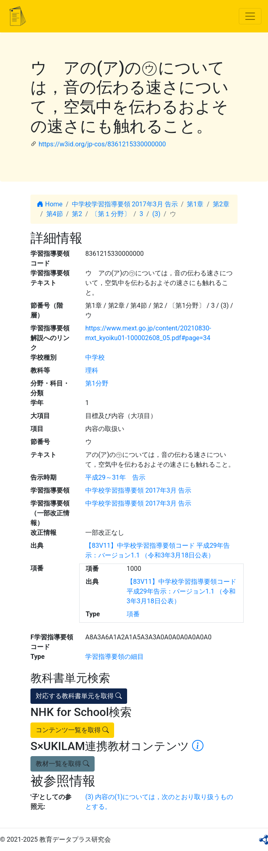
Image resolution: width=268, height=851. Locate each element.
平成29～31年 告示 (115, 477)
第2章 (221, 204)
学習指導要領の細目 (114, 656)
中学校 (95, 357)
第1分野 (96, 383)
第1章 (195, 204)
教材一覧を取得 (62, 763)
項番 (133, 614)
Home (50, 204)
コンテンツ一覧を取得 (72, 730)
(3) (156, 214)
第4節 (54, 214)
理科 (91, 370)
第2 (77, 214)
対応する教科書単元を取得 (79, 696)
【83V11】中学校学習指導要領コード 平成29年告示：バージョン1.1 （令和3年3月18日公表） (181, 591)
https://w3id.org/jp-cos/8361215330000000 (102, 144)
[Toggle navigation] (250, 16)
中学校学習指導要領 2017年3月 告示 (125, 204)
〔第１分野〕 (110, 214)
